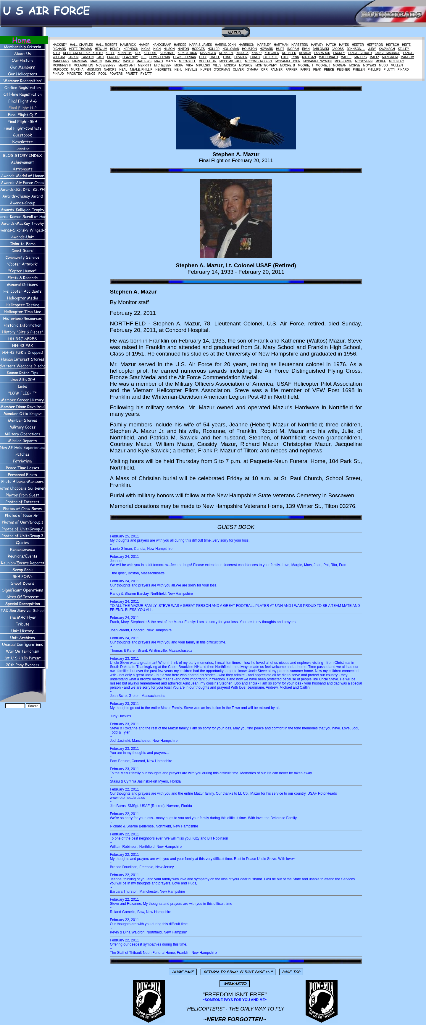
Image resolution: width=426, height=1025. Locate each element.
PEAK (317, 69)
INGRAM (293, 48)
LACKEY (339, 53)
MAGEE (346, 57)
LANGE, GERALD (360, 53)
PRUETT (132, 73)
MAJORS (360, 57)
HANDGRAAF (161, 44)
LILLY (202, 57)
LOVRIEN (240, 57)
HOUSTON (249, 48)
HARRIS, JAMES (200, 44)
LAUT (100, 57)
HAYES (344, 44)
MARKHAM (80, 61)
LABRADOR (322, 53)
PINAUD (58, 73)
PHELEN (359, 69)
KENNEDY (124, 53)
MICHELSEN (162, 65)
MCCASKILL (187, 61)
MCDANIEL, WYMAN (317, 61)
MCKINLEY (396, 61)
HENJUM (101, 48)
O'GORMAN (222, 69)
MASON (128, 61)
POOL (103, 73)
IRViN (306, 48)
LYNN (295, 57)
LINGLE (214, 57)
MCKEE (380, 61)
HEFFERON (375, 44)
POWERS (115, 73)
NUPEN (206, 69)
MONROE (245, 65)
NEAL (123, 69)
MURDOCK (60, 69)
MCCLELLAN (208, 61)
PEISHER (343, 69)
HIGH (157, 48)
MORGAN (339, 65)
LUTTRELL (270, 57)
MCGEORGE (343, 61)
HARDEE (180, 44)
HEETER (358, 44)
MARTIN (96, 61)
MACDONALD (328, 57)
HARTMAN (281, 44)
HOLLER (214, 48)
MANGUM (407, 57)
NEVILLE (191, 69)
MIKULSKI (203, 65)
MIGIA (179, 65)
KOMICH (305, 53)
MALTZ (374, 57)
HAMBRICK (128, 44)
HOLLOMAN (230, 48)
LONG (227, 57)
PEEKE (329, 69)
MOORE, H (305, 65)
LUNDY (255, 57)
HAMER (144, 44)
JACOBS (338, 48)
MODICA (230, 65)
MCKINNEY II (62, 65)
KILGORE (150, 53)
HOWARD (266, 48)
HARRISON (246, 44)
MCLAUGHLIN (83, 65)
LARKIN (73, 57)
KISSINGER (208, 53)
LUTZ (284, 57)
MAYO (158, 61)
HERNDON (130, 48)
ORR (264, 69)
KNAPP (256, 53)
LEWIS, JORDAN (184, 57)
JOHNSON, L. (356, 48)
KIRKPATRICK (187, 53)
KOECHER (271, 53)
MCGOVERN (363, 61)
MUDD (383, 65)
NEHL (179, 69)
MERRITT (144, 65)
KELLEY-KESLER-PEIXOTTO (83, 53)
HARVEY (317, 44)
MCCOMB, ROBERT (258, 61)
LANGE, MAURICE (387, 53)
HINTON (183, 48)
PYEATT (146, 73)
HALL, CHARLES (81, 44)
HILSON (169, 48)
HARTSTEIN (299, 44)
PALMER (277, 69)
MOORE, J (323, 65)
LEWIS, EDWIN (159, 57)
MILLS (217, 65)
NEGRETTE (163, 69)
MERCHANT (126, 65)
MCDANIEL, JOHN (287, 61)
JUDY (372, 48)
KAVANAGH (387, 48)
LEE (143, 57)
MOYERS (369, 65)
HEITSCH (392, 44)
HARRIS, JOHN (225, 44)
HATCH (331, 44)
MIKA (189, 65)
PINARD (403, 69)
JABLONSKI (321, 48)
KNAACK (242, 53)
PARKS (305, 69)
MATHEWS (143, 61)
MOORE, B (287, 65)
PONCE (90, 73)
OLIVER (238, 69)
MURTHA (77, 69)
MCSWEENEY (106, 65)
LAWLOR (113, 57)
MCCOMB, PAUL (231, 61)
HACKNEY (60, 44)
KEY (138, 53)
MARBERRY (61, 61)
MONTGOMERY (266, 65)
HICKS (146, 48)
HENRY (115, 48)
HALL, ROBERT (106, 44)
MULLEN (397, 65)
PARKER (291, 69)
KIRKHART (167, 53)
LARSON (87, 57)
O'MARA (252, 69)
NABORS (110, 69)
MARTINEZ (112, 61)
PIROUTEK (74, 73)
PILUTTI (389, 69)
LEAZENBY (130, 57)
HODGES (198, 48)
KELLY (110, 53)
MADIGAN (309, 57)
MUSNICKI (93, 69)
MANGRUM (390, 57)
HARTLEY (264, 44)
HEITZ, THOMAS (80, 48)
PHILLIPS (374, 69)
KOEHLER (289, 53)
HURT (280, 48)
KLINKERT (226, 53)
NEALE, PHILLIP (141, 69)
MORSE (354, 65)
